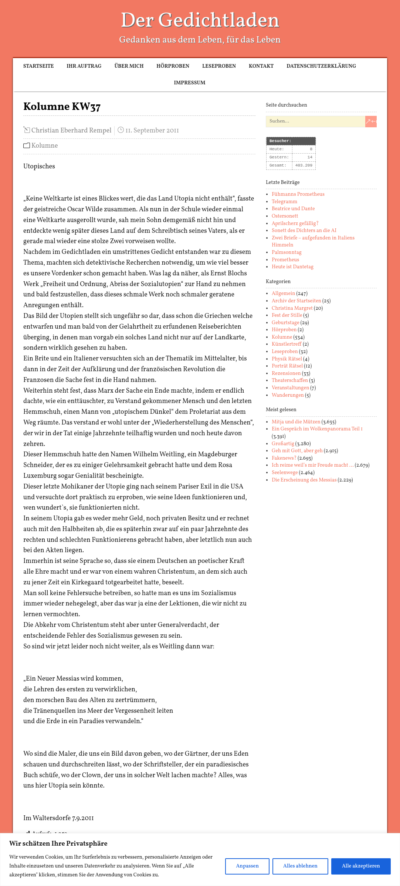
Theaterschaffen (290, 380)
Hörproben (172, 66)
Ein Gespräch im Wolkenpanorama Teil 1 (317, 429)
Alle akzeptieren (361, 866)
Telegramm (284, 201)
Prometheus (285, 260)
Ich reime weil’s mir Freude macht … (313, 465)
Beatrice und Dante (293, 208)
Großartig (283, 443)
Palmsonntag (287, 252)
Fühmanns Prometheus (298, 194)
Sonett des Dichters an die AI (304, 230)
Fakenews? (284, 458)
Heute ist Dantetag (292, 267)
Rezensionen (286, 373)
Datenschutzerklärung (321, 66)
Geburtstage (285, 322)
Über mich (128, 66)
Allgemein (283, 293)
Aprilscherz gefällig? (295, 223)
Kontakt (261, 66)
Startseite (38, 66)
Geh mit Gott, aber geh (297, 450)
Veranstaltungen (290, 388)
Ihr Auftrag (84, 66)
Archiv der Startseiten (296, 301)
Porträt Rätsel (287, 366)
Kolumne (44, 146)
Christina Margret (292, 308)
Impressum (189, 83)
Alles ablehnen (300, 866)
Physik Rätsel (287, 359)
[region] (200, 859)
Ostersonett (285, 216)
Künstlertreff (287, 344)
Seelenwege (285, 472)
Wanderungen (288, 395)
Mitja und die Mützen (296, 422)
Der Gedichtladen (200, 21)
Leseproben (219, 66)
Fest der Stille (287, 315)
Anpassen (247, 866)
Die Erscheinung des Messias (304, 480)
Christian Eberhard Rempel (71, 130)
